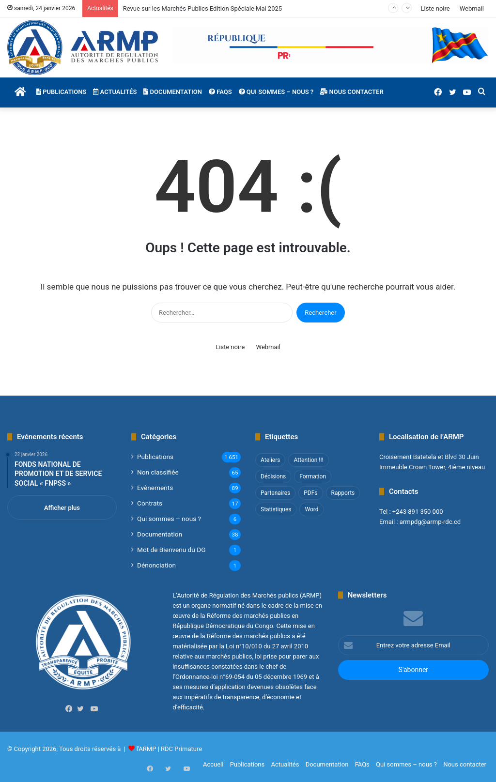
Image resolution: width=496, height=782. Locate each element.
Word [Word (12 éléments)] (311, 509)
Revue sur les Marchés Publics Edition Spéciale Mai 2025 (202, 8)
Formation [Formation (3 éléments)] (312, 476)
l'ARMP (146, 748)
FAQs (220, 91)
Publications (61, 91)
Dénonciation (156, 565)
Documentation (172, 91)
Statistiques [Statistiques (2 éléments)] (276, 509)
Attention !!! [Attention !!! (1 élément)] (308, 460)
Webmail (472, 8)
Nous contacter (351, 91)
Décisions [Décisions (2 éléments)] (273, 476)
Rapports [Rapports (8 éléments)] (343, 493)
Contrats (149, 503)
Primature (188, 748)
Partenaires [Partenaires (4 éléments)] (275, 493)
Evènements (155, 487)
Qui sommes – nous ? (276, 91)
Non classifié (158, 472)
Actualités (115, 91)
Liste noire (435, 8)
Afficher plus (62, 507)
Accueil (213, 764)
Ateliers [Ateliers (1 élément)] (270, 460)
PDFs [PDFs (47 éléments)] (310, 493)
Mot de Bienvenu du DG (171, 549)
